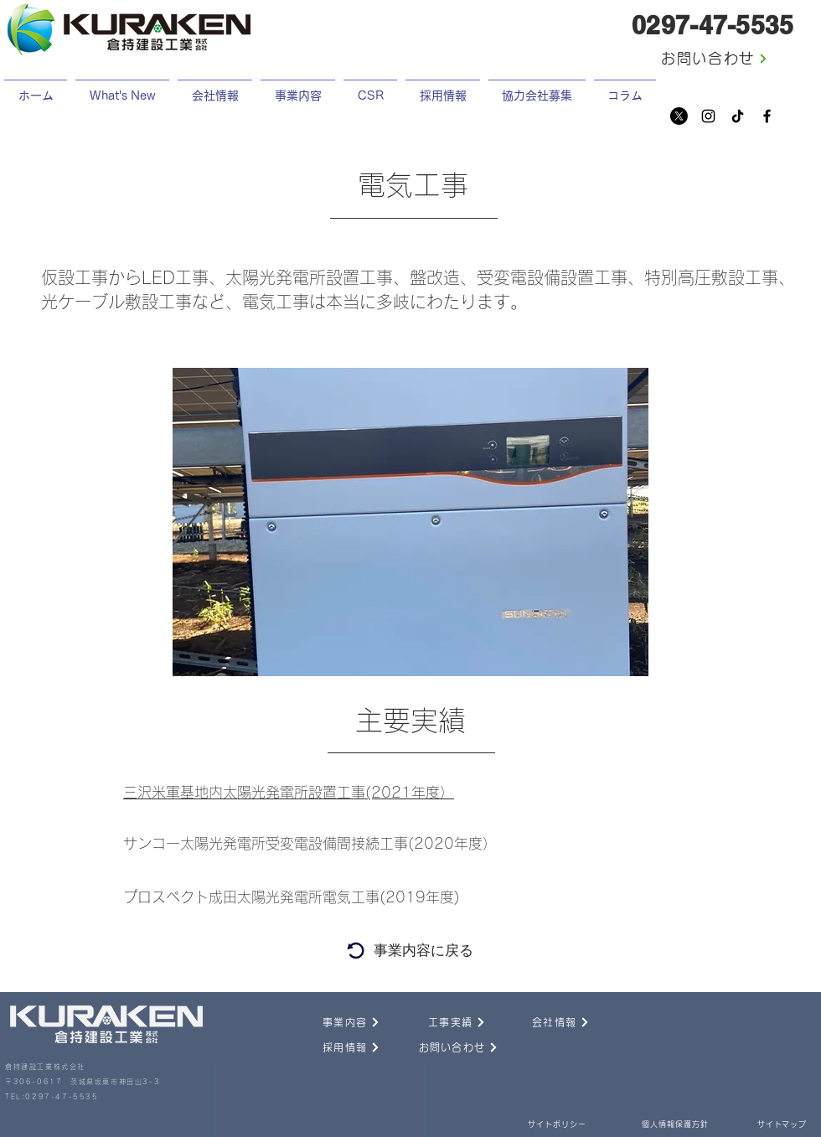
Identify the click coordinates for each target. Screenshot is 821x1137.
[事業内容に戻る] (423, 950)
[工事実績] (438, 1022)
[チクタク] (737, 116)
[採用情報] (332, 1047)
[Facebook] (767, 116)
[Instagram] (708, 116)
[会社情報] (542, 1022)
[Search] (355, 950)
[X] (679, 116)
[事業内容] (332, 1022)
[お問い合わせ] (714, 58)
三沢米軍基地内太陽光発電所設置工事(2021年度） (288, 792)
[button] (442, 88)
